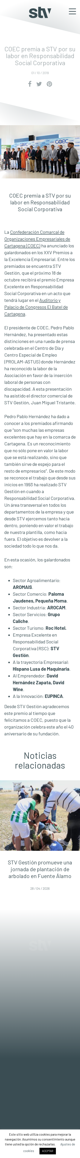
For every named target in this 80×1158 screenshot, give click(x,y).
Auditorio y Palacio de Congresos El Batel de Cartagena (36, 306)
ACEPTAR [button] (47, 1151)
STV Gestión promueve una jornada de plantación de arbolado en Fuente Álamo (40, 869)
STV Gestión (40, 12)
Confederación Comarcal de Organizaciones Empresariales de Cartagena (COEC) (37, 238)
